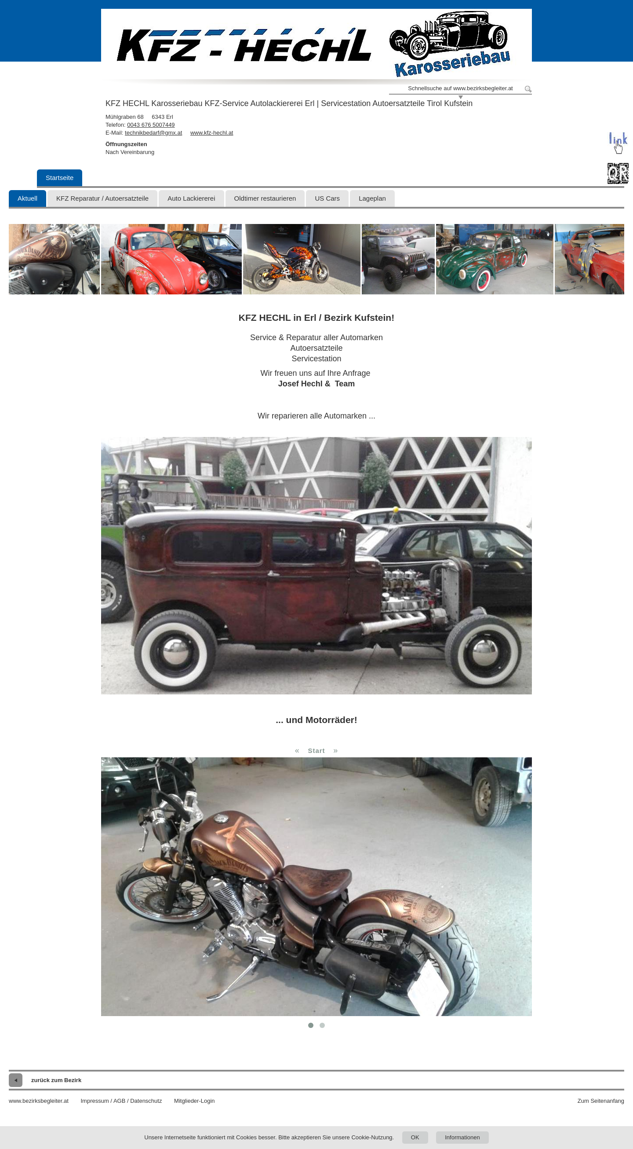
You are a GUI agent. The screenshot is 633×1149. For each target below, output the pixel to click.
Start (316, 750)
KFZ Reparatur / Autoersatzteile (102, 198)
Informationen (462, 1137)
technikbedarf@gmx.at (153, 132)
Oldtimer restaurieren (265, 198)
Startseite (59, 177)
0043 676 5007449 (151, 124)
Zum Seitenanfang (601, 1101)
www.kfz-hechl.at (211, 132)
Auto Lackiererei (191, 198)
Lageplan (372, 198)
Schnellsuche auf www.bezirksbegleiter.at (460, 88)
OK (415, 1137)
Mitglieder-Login (194, 1101)
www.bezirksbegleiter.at (39, 1101)
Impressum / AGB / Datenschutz (121, 1101)
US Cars (327, 198)
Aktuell (27, 198)
